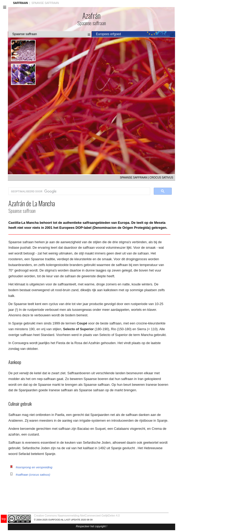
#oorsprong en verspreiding (34, 467)
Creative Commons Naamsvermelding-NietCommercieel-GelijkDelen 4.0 (77, 515)
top (4, 519)
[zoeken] (78, 191)
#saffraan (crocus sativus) (33, 474)
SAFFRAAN (20, 3)
